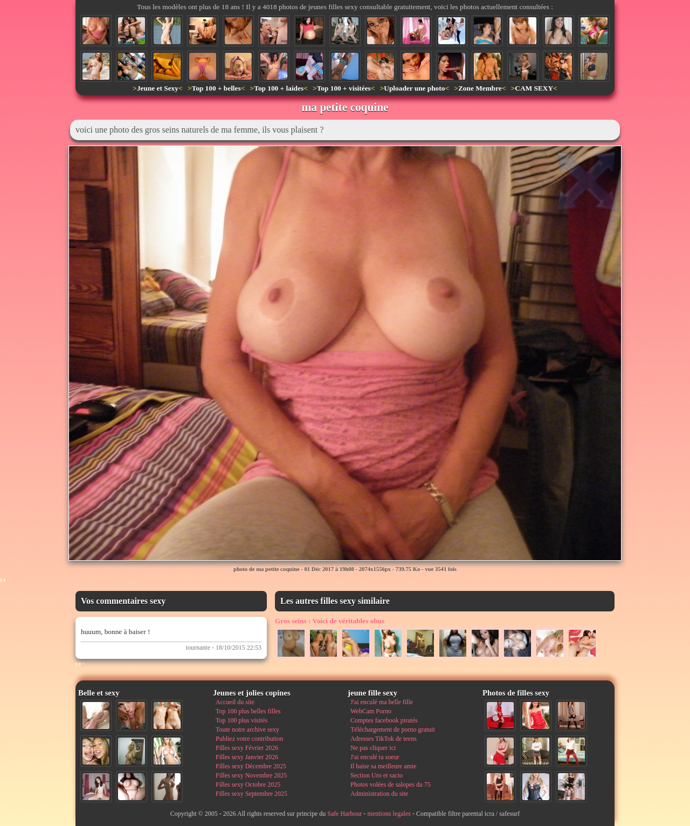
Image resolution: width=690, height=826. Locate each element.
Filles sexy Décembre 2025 (251, 766)
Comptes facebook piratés (384, 720)
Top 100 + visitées (344, 88)
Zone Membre (480, 88)
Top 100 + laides (278, 88)
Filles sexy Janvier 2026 (247, 757)
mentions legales (389, 813)
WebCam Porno (370, 711)
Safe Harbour (344, 813)
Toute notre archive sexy (247, 729)
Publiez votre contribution (249, 738)
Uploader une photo (414, 88)
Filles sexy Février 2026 (247, 748)
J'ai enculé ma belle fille (381, 702)
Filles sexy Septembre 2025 (251, 793)
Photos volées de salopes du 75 (390, 784)
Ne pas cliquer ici (373, 748)
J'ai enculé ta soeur (374, 757)
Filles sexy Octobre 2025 (248, 784)
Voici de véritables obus (329, 621)
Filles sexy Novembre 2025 (251, 775)
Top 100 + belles (215, 88)
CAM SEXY (534, 88)
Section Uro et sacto (376, 775)
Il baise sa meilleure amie (383, 766)
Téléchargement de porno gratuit (392, 729)
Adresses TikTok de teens (383, 738)
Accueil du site (235, 702)
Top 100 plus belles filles (248, 711)
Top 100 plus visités (241, 720)
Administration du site (379, 793)
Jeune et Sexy (157, 88)
